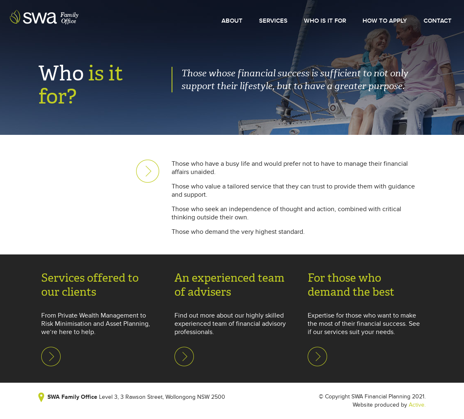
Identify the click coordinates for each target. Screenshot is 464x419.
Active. (417, 404)
